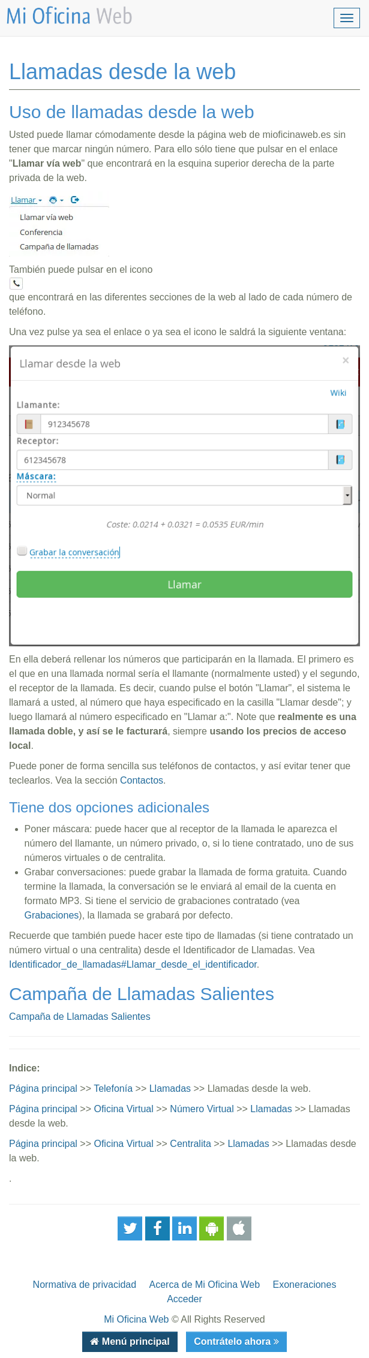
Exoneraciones (305, 1284)
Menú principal (134, 1341)
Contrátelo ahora (233, 1341)
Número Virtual (201, 1109)
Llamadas (170, 1088)
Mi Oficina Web (136, 1319)
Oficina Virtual (123, 1109)
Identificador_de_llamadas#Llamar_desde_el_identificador (133, 964)
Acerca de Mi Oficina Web (204, 1284)
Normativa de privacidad (85, 1284)
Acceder (184, 1299)
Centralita (190, 1144)
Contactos (141, 780)
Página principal (43, 1088)
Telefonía (113, 1088)
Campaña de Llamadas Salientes (80, 1016)
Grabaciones (52, 915)
